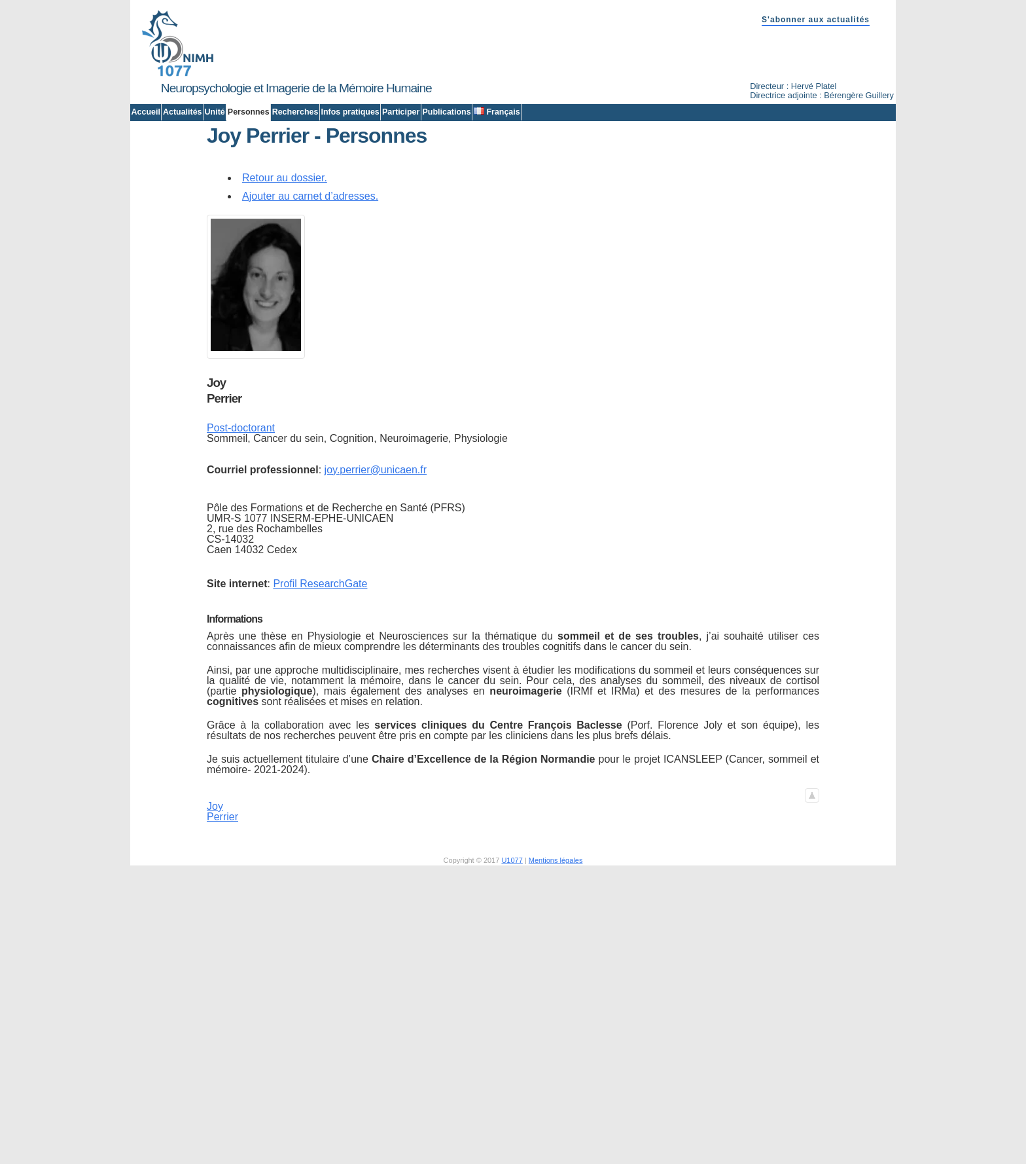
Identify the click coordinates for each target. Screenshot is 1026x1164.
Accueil (146, 112)
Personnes (249, 112)
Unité (215, 112)
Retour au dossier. (284, 305)
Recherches (295, 112)
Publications (446, 112)
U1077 (511, 988)
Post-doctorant (241, 556)
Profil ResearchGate (320, 711)
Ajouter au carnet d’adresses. (310, 323)
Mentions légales (556, 988)
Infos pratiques (350, 112)
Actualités (182, 112)
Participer (401, 112)
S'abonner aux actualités (816, 19)
